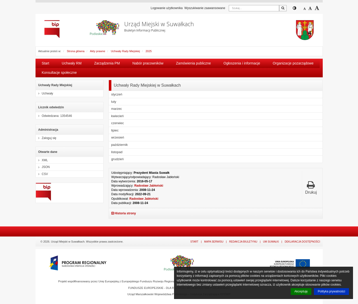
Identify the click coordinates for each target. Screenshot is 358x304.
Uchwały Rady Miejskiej (125, 51)
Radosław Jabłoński (148, 185)
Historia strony (123, 213)
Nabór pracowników (148, 63)
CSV (42, 174)
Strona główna (75, 51)
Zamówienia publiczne (193, 63)
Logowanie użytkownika (167, 8)
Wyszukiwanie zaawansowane (204, 8)
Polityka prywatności (331, 291)
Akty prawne (97, 51)
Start (45, 63)
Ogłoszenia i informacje (241, 63)
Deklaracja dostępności (302, 241)
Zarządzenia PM (107, 63)
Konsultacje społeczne (59, 73)
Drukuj (311, 187)
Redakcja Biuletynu (243, 241)
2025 (149, 51)
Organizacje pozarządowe (293, 63)
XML (42, 160)
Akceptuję (301, 291)
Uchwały (44, 93)
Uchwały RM (72, 63)
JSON (43, 167)
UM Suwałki (271, 241)
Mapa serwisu (213, 241)
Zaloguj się (46, 138)
